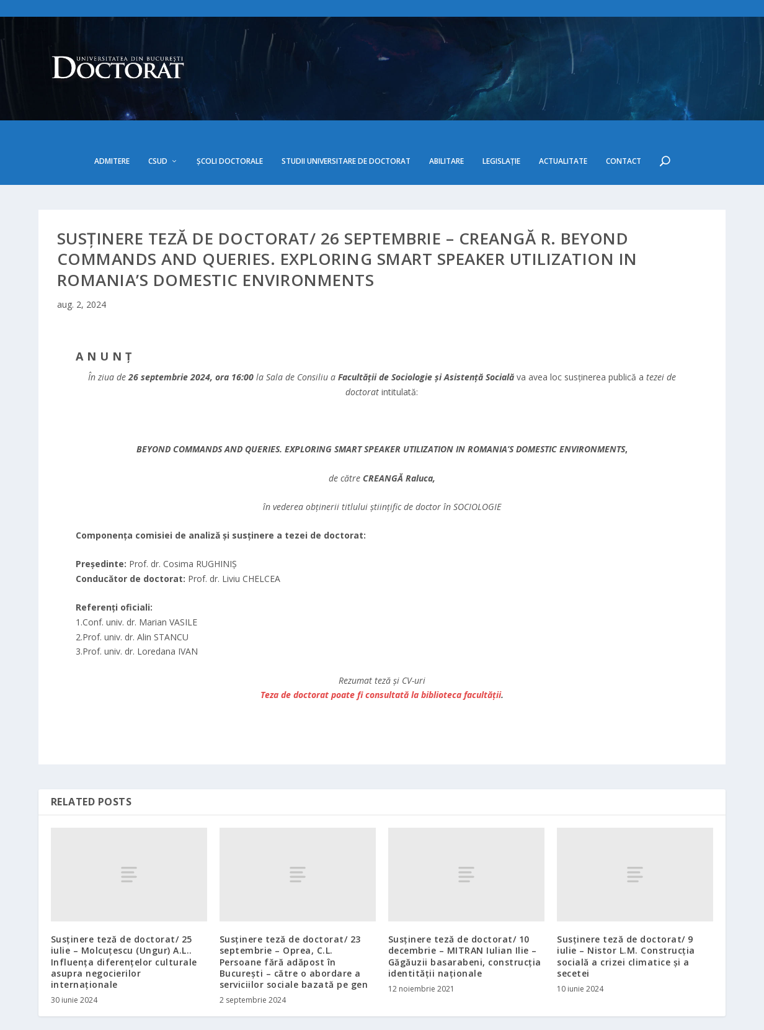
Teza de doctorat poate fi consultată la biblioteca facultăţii (380, 661)
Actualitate (563, 127)
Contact (623, 127)
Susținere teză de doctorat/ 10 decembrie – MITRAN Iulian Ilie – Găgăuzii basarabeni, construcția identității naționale (464, 923)
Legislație (501, 127)
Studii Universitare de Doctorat (346, 127)
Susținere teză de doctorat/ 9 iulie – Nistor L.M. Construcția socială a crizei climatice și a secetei (626, 923)
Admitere (112, 127)
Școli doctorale (230, 127)
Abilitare (446, 127)
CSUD (157, 127)
